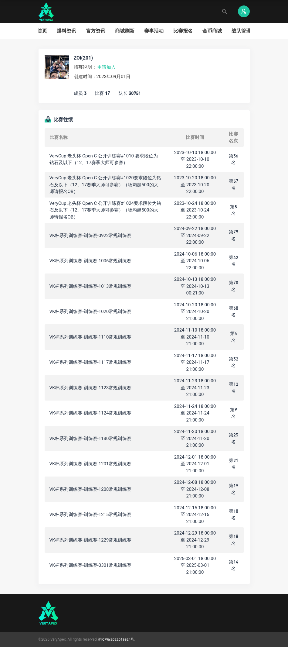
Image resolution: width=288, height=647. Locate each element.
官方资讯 (95, 31)
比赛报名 (183, 31)
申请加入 (106, 67)
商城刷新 (124, 31)
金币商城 (212, 31)
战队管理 (241, 31)
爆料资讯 (66, 31)
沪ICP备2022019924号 (116, 639)
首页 (42, 31)
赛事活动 (154, 31)
